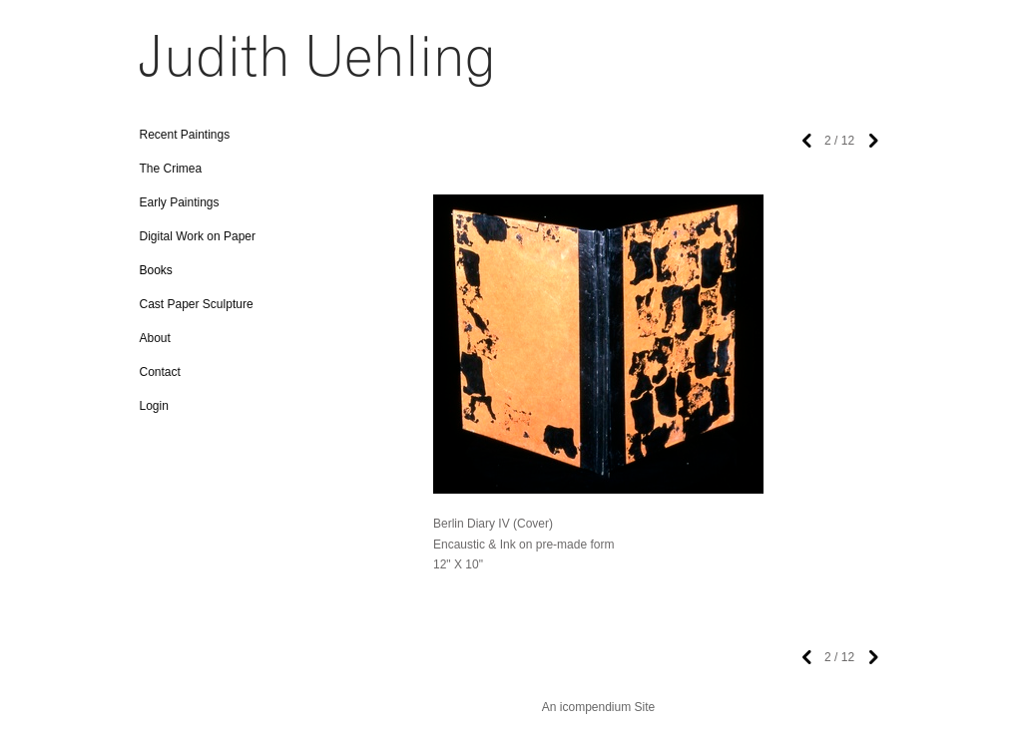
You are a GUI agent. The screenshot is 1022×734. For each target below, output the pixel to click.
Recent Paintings (185, 135)
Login (154, 406)
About (155, 338)
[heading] (190, 67)
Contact (160, 372)
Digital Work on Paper (198, 236)
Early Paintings (180, 202)
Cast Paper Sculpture (197, 304)
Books (156, 270)
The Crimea (171, 169)
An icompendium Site (598, 707)
